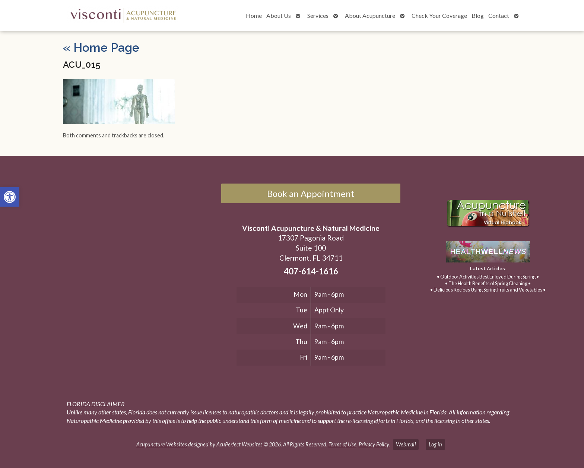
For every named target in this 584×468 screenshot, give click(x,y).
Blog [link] (478, 15)
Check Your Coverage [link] (439, 15)
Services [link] (317, 15)
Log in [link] (435, 444)
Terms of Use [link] (342, 444)
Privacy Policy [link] (374, 444)
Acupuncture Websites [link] (161, 444)
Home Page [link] (101, 47)
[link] (9, 197)
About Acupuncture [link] (370, 15)
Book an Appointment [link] (311, 193)
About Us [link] (278, 15)
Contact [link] (498, 15)
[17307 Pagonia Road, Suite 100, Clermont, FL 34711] (113, 260)
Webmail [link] (406, 444)
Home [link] (254, 15)
